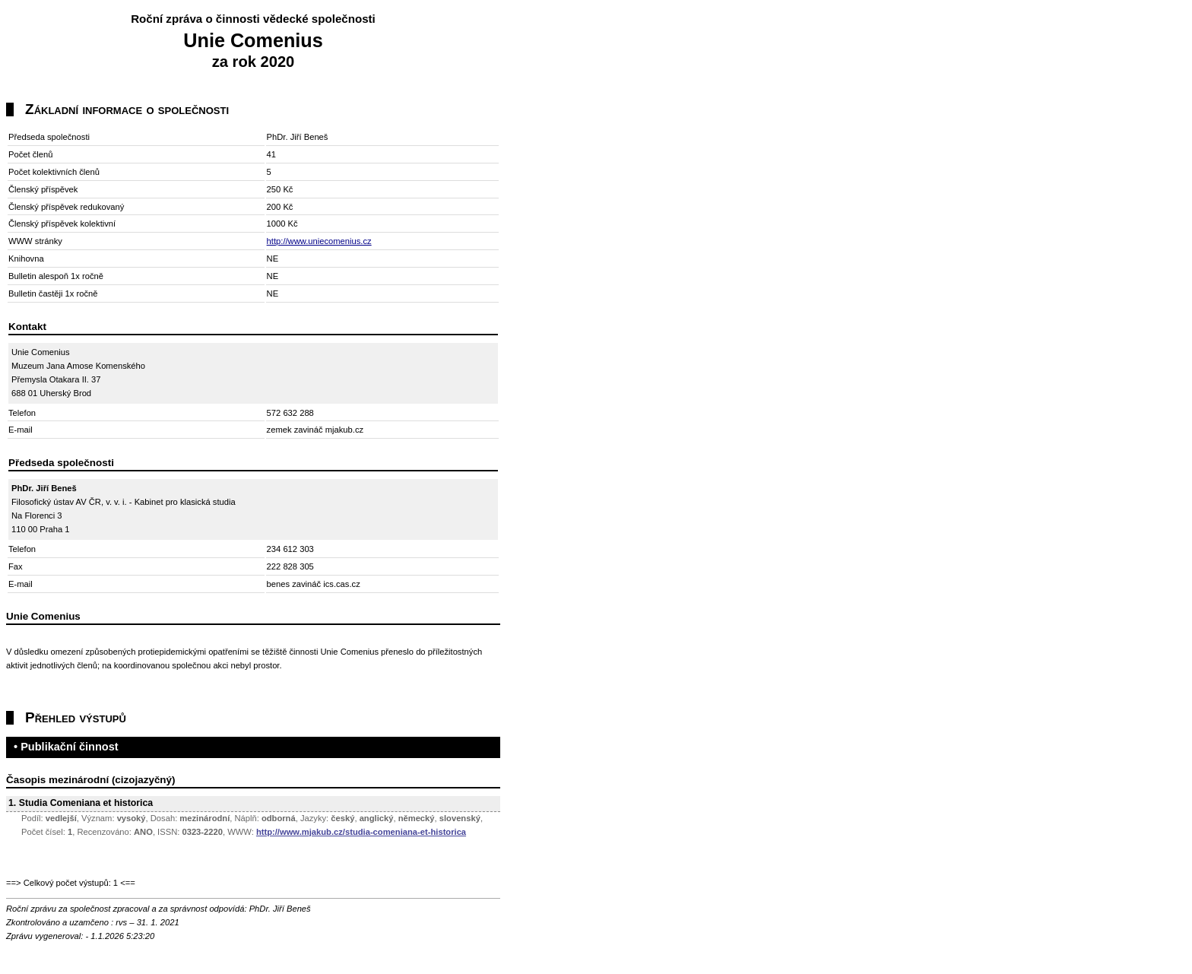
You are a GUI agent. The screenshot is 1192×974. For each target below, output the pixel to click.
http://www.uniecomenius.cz (319, 241)
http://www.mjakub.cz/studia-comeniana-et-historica (361, 831)
